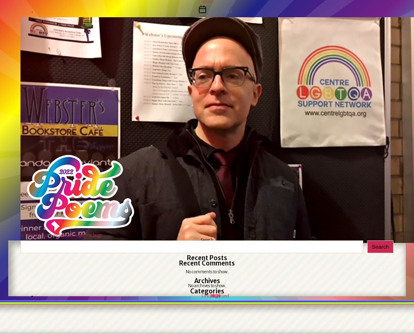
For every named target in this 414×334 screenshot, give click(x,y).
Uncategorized (215, 296)
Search (380, 247)
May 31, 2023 (219, 11)
